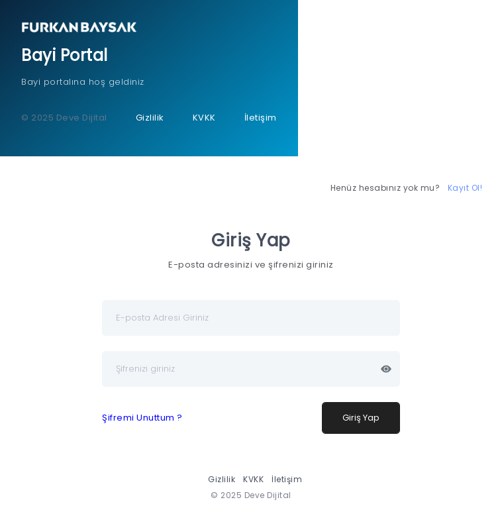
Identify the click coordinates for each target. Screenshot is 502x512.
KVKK (204, 117)
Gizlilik (150, 117)
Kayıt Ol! (465, 187)
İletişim (260, 117)
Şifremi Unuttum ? (142, 417)
